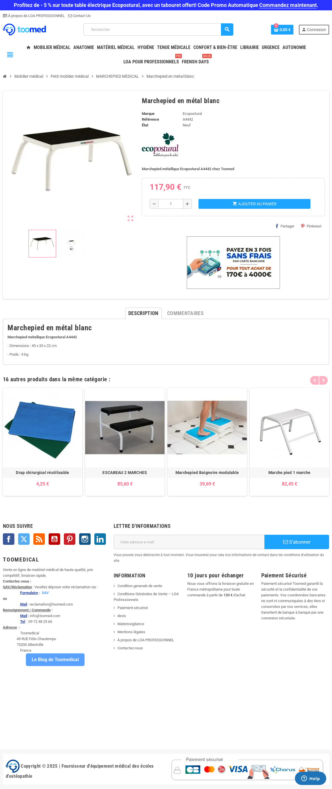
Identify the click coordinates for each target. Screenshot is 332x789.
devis (121, 616)
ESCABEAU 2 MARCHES (124, 472)
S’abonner (297, 542)
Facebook (8, 539)
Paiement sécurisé (132, 608)
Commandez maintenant (288, 5)
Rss (39, 539)
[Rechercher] (158, 29)
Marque (148, 113)
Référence (150, 119)
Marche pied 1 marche (289, 472)
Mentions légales (131, 632)
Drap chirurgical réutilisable (42, 472)
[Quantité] (170, 203)
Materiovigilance (130, 624)
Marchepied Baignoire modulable (207, 472)
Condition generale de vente (139, 586)
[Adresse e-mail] (189, 542)
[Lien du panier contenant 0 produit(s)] (282, 30)
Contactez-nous (130, 648)
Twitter (24, 539)
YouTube (54, 539)
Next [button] (323, 377)
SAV (45, 593)
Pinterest (311, 226)
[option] (42, 442)
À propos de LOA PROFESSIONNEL (36, 16)
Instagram (85, 539)
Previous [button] (314, 377)
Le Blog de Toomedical (55, 659)
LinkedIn (100, 539)
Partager (285, 226)
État (145, 125)
